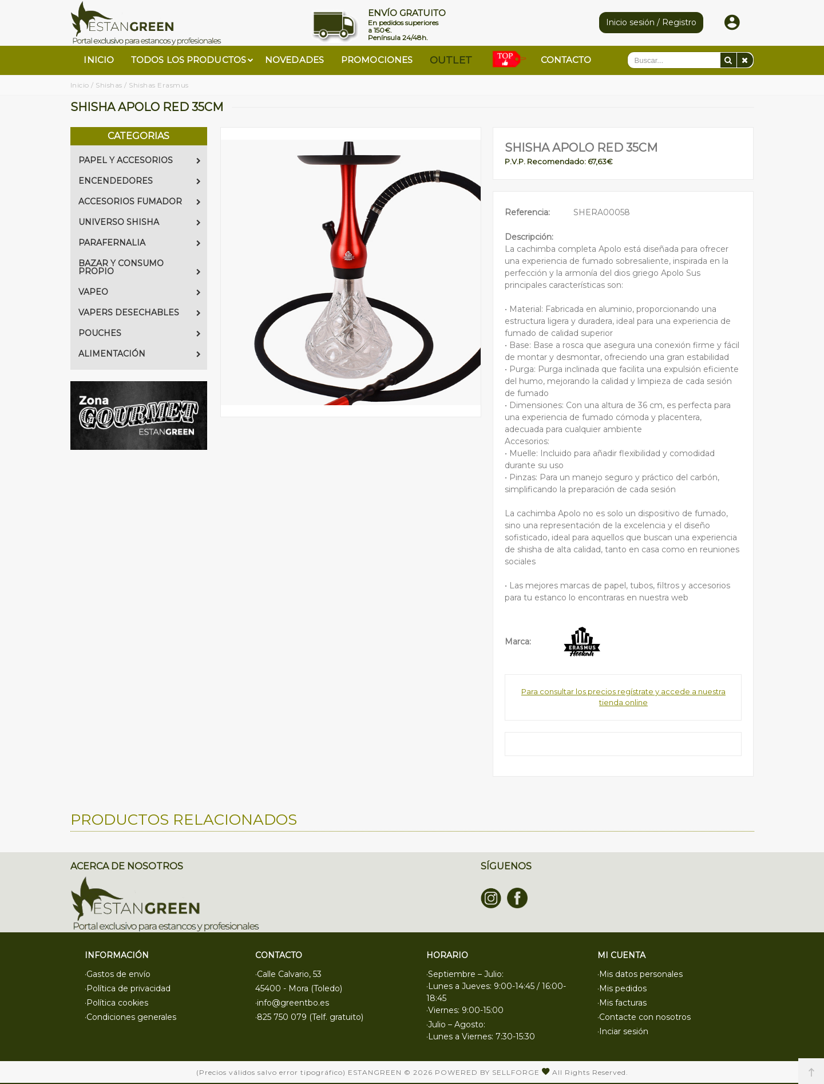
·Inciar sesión (622, 1031)
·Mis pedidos (622, 988)
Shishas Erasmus (159, 85)
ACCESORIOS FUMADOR (139, 201)
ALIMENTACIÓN (139, 354)
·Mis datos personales (640, 974)
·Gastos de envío (117, 974)
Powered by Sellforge (487, 1072)
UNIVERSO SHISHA (139, 222)
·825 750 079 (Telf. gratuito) (309, 1017)
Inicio (79, 85)
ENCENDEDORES (139, 181)
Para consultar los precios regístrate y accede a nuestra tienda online (623, 697)
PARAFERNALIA (139, 243)
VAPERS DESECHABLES (139, 312)
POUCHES (139, 333)
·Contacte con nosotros (644, 1017)
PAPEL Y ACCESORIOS (139, 160)
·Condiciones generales (130, 1017)
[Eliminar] (745, 60)
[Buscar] (728, 60)
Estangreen (375, 1072)
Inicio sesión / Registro (651, 22)
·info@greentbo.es (292, 1003)
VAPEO (139, 292)
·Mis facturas (622, 1003)
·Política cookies (116, 1003)
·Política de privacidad (128, 988)
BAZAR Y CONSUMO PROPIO (139, 267)
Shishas (109, 85)
